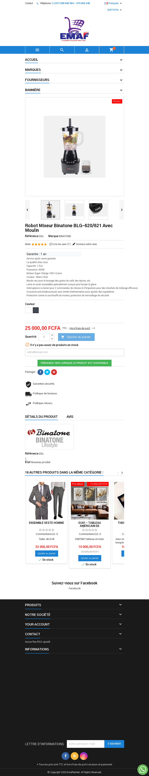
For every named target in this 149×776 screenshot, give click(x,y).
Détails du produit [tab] (41, 416)
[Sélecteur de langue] (114, 3)
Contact (29, 3)
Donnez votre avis (86, 244)
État (27, 462)
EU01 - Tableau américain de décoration (89, 526)
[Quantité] (44, 337)
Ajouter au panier (76, 337)
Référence (31, 236)
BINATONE (65, 236)
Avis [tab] (70, 416)
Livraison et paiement (99, 764)
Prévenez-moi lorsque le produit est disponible (74, 363)
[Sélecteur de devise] (115, 10)
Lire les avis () (62, 244)
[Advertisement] (74, 697)
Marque (53, 236)
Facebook (74, 588)
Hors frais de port (80, 328)
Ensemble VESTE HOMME (46, 523)
